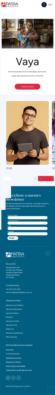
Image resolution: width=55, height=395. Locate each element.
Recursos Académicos (14, 333)
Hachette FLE (11, 325)
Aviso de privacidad (15, 366)
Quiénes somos (13, 358)
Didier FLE (10, 329)
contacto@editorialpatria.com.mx (19, 292)
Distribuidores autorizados (19, 345)
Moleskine (10, 350)
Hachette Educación (14, 309)
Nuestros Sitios (13, 362)
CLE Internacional (12, 354)
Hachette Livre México (14, 305)
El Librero (9, 317)
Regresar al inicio (27, 86)
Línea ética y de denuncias (19, 370)
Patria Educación (17, 386)
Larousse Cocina (12, 321)
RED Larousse (11, 337)
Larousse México (12, 313)
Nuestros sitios (13, 300)
